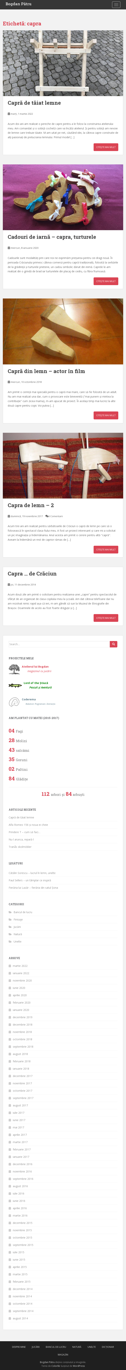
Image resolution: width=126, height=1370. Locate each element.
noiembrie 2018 (22, 1032)
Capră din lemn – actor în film (46, 371)
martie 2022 (20, 966)
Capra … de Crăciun (32, 573)
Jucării (17, 927)
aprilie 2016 (20, 1208)
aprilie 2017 (20, 1134)
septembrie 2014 (23, 1311)
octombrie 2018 (22, 1039)
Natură (18, 934)
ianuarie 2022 (21, 973)
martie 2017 (20, 1142)
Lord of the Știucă (38, 685)
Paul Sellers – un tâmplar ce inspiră (30, 880)
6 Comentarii (55, 516)
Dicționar (108, 1347)
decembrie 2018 (22, 1024)
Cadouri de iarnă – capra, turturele (52, 236)
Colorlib (55, 1366)
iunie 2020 (19, 988)
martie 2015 (20, 1274)
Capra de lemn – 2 (31, 505)
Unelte (17, 941)
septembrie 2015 (23, 1245)
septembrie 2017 (23, 1098)
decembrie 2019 (22, 1017)
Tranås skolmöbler (20, 847)
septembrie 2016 (23, 1179)
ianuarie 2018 (21, 1068)
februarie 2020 (22, 1002)
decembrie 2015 (22, 1223)
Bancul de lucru (23, 912)
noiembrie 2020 (22, 980)
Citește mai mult (106, 147)
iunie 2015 (19, 1259)
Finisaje (18, 919)
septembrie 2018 (23, 1046)
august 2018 (20, 1054)
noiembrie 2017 (22, 1083)
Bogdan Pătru (18, 3)
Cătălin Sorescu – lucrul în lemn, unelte (32, 873)
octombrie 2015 (22, 1237)
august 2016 (20, 1186)
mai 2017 (18, 1127)
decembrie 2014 (22, 1289)
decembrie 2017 (22, 1076)
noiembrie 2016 (22, 1171)
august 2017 (20, 1105)
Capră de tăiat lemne (34, 102)
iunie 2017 (19, 1120)
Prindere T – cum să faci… (24, 832)
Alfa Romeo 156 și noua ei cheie (28, 825)
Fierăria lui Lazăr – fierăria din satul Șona (33, 887)
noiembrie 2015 (22, 1230)
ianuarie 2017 (21, 1157)
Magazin (63, 1354)
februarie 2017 (22, 1149)
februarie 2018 (22, 1061)
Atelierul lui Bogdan (36, 669)
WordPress (79, 1366)
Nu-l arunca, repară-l (21, 839)
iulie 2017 (18, 1112)
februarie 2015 (22, 1281)
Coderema (39, 702)
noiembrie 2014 (22, 1296)
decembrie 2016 (22, 1164)
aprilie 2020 (20, 995)
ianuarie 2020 (21, 1010)
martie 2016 (20, 1215)
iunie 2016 (19, 1201)
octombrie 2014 (22, 1303)
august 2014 (20, 1318)
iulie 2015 (18, 1252)
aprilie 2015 (20, 1267)
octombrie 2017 (22, 1090)
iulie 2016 (18, 1193)
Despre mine (19, 1347)
